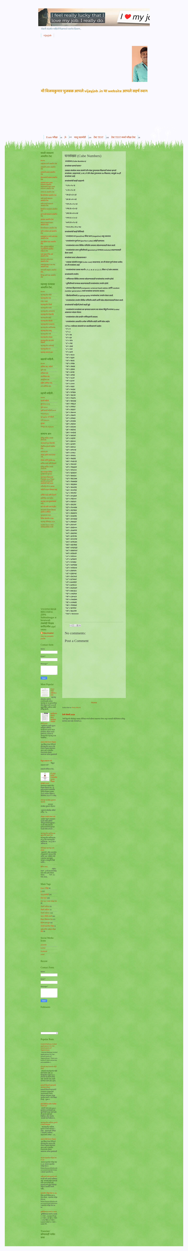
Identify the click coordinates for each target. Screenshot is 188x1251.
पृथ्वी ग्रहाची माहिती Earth (48, 410)
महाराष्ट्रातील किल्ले (46, 321)
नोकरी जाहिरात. (45, 909)
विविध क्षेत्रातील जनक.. (47, 518)
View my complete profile (47, 637)
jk (65, 137)
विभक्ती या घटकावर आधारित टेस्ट (49, 210)
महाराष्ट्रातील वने (45, 349)
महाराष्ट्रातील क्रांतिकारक (48, 327)
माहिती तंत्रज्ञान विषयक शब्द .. (49, 490)
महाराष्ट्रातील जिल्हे (46, 304)
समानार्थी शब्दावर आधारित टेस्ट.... (48, 271)
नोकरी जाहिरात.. (45, 913)
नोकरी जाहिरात (45, 906)
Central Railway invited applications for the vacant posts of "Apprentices (49, 1047)
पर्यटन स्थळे (44, 301)
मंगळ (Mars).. (45, 414)
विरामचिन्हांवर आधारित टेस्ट (49, 228)
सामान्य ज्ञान (44, 451)
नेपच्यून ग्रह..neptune (47, 426)
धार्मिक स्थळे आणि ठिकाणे (48, 463)
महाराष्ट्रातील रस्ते (46, 334)
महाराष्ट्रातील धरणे (46, 308)
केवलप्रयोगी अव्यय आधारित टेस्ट (49, 178)
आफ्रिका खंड (44, 373)
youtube (44, 944)
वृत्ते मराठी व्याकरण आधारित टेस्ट (49, 215)
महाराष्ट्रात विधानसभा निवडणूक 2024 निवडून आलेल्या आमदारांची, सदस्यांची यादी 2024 (47, 480)
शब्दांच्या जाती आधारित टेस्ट (49, 163)
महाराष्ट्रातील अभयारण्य (48, 311)
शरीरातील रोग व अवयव (47, 486)
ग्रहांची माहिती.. (45, 400)
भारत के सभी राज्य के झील (48, 506)
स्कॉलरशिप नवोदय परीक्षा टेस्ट (48, 930)
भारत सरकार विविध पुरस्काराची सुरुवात (46, 473)
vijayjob (47, 35)
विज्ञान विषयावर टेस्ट (47, 919)
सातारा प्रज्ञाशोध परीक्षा (47, 926)
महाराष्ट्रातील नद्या (46, 298)
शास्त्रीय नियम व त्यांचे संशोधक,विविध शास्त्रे (47, 526)
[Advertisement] (94, 114)
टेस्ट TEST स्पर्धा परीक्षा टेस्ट (123, 137)
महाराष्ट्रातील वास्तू (46, 330)
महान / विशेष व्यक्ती (46, 916)
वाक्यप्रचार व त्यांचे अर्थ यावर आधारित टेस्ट (49, 237)
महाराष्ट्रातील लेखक (46, 337)
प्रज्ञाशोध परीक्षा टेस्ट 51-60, (49, 1193)
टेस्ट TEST (98, 137)
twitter (43, 948)
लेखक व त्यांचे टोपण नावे (48, 816)
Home (94, 702)
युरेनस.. (43, 423)
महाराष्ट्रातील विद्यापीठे (47, 314)
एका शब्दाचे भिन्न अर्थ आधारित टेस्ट (47, 255)
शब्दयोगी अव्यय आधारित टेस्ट (48, 168)
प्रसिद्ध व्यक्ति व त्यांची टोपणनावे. (47, 439)
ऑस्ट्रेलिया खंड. (45, 379)
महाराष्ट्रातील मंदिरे (46, 295)
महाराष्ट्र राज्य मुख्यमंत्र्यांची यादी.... (48, 502)
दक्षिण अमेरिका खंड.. (47, 383)
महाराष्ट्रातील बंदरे (46, 317)
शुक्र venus (44, 407)
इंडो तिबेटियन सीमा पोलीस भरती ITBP (48, 1105)
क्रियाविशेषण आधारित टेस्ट (48, 195)
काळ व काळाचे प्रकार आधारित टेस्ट (47, 223)
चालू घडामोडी (80, 137)
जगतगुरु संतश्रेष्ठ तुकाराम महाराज (48, 801)
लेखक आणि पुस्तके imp (48, 460)
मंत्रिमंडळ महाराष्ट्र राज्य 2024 (47, 849)
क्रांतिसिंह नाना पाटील (47, 498)
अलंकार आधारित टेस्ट (47, 219)
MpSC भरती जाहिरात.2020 (54, 692)
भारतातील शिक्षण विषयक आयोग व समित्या (48, 511)
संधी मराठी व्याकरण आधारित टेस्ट (47, 199)
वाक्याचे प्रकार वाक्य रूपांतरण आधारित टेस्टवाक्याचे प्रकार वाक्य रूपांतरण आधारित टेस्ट (48, 186)
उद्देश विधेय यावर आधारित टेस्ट (48, 242)
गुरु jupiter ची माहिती (47, 417)
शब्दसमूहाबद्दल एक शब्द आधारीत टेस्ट (48, 265)
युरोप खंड (43, 370)
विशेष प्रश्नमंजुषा (45, 923)
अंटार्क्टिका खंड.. (45, 376)
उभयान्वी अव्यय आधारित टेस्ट (48, 173)
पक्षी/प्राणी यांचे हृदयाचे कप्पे (49, 1176)
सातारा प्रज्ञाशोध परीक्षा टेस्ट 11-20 (49, 1159)
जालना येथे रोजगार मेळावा (48, 742)
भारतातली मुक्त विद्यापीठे (48, 443)
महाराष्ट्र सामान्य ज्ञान (47, 352)
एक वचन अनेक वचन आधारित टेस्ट (47, 260)
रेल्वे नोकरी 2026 (68, 714)
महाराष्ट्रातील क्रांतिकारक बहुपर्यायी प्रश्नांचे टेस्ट (48, 834)
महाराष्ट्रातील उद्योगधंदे (47, 345)
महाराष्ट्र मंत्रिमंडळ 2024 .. (48, 521)
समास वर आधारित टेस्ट (47, 192)
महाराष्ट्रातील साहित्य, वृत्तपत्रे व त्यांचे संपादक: (49, 1123)
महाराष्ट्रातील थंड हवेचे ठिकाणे (47, 341)
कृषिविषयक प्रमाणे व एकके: (49, 1211)
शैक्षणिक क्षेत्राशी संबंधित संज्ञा (48, 447)
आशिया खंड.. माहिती (47, 366)
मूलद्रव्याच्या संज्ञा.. (46, 515)
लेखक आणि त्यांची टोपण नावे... (48, 456)
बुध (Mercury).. (45, 404)
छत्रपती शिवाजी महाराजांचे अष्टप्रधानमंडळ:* (48, 1086)
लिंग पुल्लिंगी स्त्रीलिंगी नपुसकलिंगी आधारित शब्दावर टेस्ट (47, 249)
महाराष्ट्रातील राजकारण (47, 324)
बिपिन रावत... (44, 866)
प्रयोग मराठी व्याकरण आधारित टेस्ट (47, 204)
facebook (44, 951)
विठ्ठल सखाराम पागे (46, 761)
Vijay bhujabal (48, 633)
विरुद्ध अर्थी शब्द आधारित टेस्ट (48, 276)
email (42, 954)
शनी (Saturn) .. (45, 420)
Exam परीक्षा (52, 137)
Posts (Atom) (76, 707)
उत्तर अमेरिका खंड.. (46, 386)
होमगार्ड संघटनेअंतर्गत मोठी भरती (48, 1067)
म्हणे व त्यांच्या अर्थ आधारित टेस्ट (49, 232)
